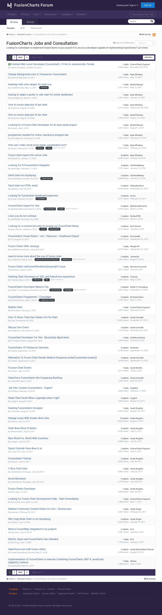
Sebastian (15, 310)
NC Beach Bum (17, 300)
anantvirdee (16, 178)
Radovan (15, 532)
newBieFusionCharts (20, 249)
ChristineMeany (137, 165)
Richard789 (135, 216)
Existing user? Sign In (127, 5)
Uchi (13, 320)
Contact (81, 14)
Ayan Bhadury (136, 74)
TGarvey (14, 280)
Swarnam (134, 347)
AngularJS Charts (66, 593)
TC (12, 239)
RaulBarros (16, 330)
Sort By (148, 57)
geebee (14, 189)
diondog (15, 542)
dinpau (133, 561)
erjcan (13, 148)
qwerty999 (15, 566)
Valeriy (14, 351)
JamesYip (134, 256)
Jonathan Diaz (17, 88)
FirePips (14, 391)
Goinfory (15, 270)
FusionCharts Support (140, 64)
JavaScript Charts (31, 593)
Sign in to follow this (124, 43)
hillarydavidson (137, 186)
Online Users (36, 28)
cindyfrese (16, 259)
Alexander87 (16, 431)
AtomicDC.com (18, 502)
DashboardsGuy (137, 337)
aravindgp (15, 168)
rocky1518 (15, 451)
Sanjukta (134, 388)
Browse (14, 22)
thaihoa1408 (16, 77)
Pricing (25, 14)
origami (14, 401)
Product (13, 14)
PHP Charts (83, 593)
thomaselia (135, 236)
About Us (27, 589)
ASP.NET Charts (98, 593)
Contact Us (39, 589)
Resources (50, 14)
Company (67, 14)
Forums (11, 28)
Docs (37, 14)
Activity (30, 22)
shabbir (14, 522)
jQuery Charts (49, 593)
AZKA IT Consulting (20, 290)
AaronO (14, 462)
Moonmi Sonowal (138, 267)
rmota (13, 199)
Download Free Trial (142, 14)
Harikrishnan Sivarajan (21, 472)
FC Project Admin (19, 341)
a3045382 (15, 219)
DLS (132, 529)
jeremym (15, 512)
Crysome (15, 108)
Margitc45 (134, 246)
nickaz (14, 128)
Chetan (14, 361)
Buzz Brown (16, 229)
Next (20, 57)
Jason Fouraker (18, 67)
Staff (22, 28)
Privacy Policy (64, 589)
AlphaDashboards (19, 209)
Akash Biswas (136, 84)
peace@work (17, 98)
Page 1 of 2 (37, 57)
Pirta (13, 492)
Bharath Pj (15, 158)
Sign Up (147, 5)
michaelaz (15, 411)
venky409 (15, 381)
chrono (14, 421)
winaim (14, 371)
